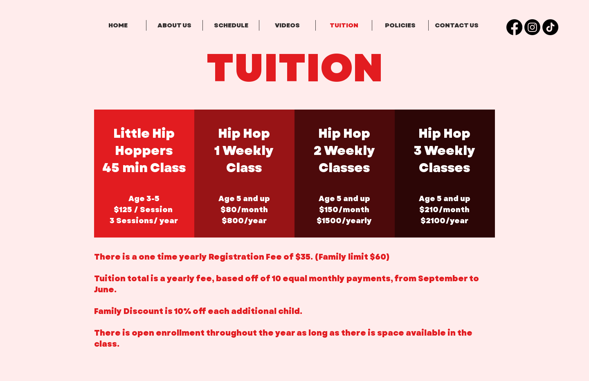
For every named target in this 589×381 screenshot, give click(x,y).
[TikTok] (550, 27)
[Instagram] (532, 27)
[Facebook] (514, 27)
